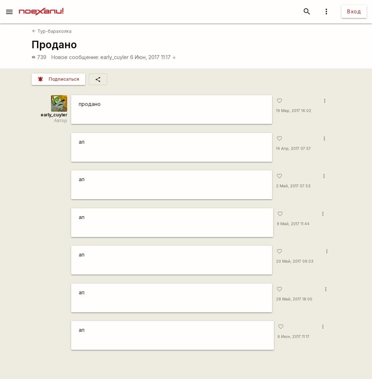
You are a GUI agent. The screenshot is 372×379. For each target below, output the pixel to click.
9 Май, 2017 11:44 (293, 224)
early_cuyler (114, 57)
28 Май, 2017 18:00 (294, 299)
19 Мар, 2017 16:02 (293, 110)
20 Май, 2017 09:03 (294, 261)
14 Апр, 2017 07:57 (293, 148)
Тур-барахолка (52, 31)
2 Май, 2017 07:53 (293, 186)
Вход (354, 11)
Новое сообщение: (75, 57)
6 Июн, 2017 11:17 (153, 57)
